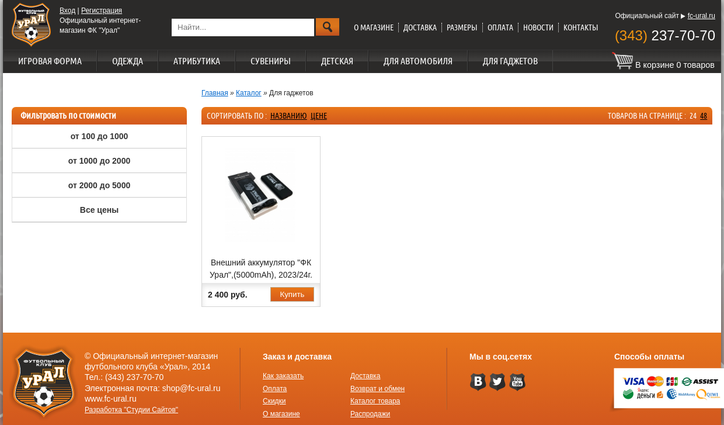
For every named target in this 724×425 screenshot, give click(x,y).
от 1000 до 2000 (99, 160)
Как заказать (283, 376)
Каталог (249, 93)
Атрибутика (196, 61)
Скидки (274, 401)
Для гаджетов (510, 61)
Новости (538, 27)
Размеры (462, 27)
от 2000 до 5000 (99, 185)
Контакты (580, 27)
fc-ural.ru (701, 16)
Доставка (420, 27)
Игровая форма (50, 61)
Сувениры (270, 61)
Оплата (500, 27)
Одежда (127, 61)
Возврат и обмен (377, 389)
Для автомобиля (418, 61)
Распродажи (370, 414)
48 (703, 115)
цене (319, 115)
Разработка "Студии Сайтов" (131, 410)
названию (288, 115)
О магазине (374, 27)
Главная (214, 93)
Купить (292, 294)
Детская (337, 61)
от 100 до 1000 (99, 136)
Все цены (99, 210)
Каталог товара (375, 401)
